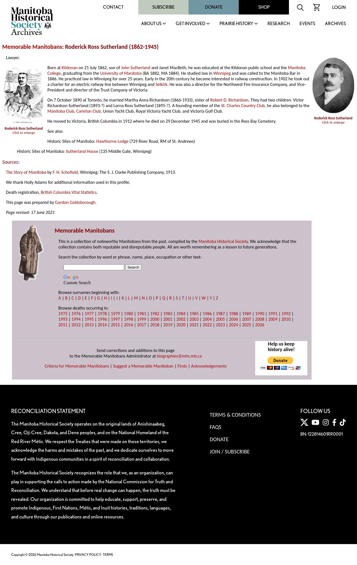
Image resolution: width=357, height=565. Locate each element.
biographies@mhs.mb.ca (179, 356)
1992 (285, 313)
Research (278, 23)
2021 (194, 324)
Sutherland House (82, 151)
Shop (264, 7)
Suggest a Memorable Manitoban (143, 366)
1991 (272, 313)
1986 (207, 313)
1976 (75, 313)
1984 (181, 313)
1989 (246, 313)
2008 (259, 319)
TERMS (108, 554)
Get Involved (190, 23)
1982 (154, 313)
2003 (194, 319)
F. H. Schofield (65, 172)
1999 (141, 319)
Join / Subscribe (230, 451)
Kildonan (70, 67)
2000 (154, 319)
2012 (75, 324)
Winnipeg (222, 73)
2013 (89, 324)
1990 (259, 313)
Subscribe (163, 7)
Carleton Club (88, 111)
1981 (141, 313)
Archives (335, 23)
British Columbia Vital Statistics (69, 192)
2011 (62, 324)
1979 (115, 313)
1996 (102, 319)
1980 (128, 313)
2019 (167, 324)
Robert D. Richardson (229, 100)
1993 (62, 319)
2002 (181, 319)
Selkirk (161, 84)
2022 (207, 324)
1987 (220, 313)
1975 (62, 313)
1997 (115, 319)
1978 (102, 313)
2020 (181, 324)
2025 (246, 324)
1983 (167, 313)
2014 (102, 324)
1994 (75, 319)
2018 (154, 324)
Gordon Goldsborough (75, 202)
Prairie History (236, 23)
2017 (141, 324)
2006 (233, 319)
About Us (151, 23)
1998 (128, 319)
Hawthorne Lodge (112, 141)
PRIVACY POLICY (88, 554)
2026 (259, 324)
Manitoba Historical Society (223, 241)
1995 (89, 319)
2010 (285, 319)
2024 (233, 324)
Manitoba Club (60, 111)
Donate (214, 7)
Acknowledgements (209, 366)
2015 (115, 324)
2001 (167, 319)
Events (307, 23)
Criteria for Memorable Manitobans (77, 366)
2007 (246, 319)
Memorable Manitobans (32, 46)
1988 (233, 313)
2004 (207, 319)
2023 (220, 324)
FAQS (215, 427)
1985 (194, 313)
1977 (89, 313)
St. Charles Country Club (243, 105)
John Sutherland (135, 67)
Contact (113, 7)
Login (339, 7)
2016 (128, 324)
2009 (272, 319)
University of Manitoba (121, 73)
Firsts (182, 366)
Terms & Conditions (235, 414)
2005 (220, 319)
